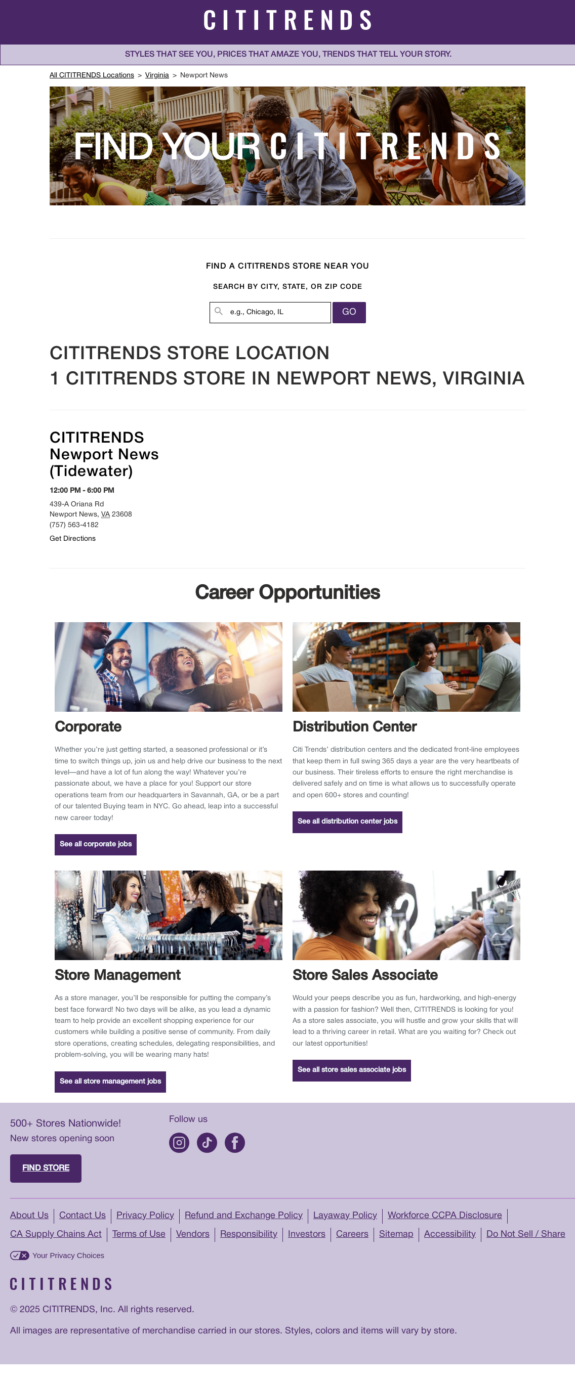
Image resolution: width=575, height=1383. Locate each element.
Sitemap (396, 1234)
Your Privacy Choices (68, 1255)
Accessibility (450, 1234)
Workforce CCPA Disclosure (445, 1216)
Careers (352, 1234)
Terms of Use (139, 1234)
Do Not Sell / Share (525, 1234)
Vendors (193, 1234)
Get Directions (73, 539)
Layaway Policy (345, 1216)
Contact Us (82, 1216)
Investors (306, 1234)
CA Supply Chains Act (56, 1234)
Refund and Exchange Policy (244, 1216)
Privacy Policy (145, 1216)
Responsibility (248, 1234)
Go (349, 312)
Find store (45, 1168)
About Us (29, 1216)
